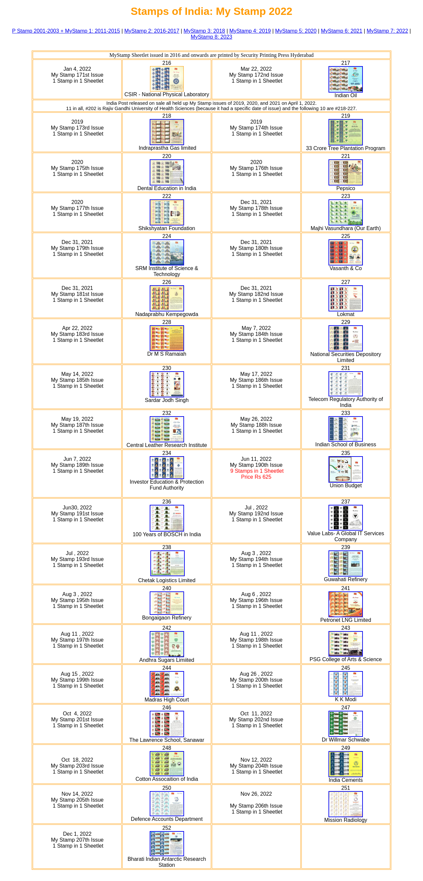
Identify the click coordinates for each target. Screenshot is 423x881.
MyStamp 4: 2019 (250, 31)
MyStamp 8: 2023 (211, 37)
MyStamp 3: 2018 (204, 31)
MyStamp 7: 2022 (387, 31)
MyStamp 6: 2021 (341, 31)
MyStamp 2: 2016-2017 (151, 31)
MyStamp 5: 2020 (296, 31)
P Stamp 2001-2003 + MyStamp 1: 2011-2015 (66, 31)
